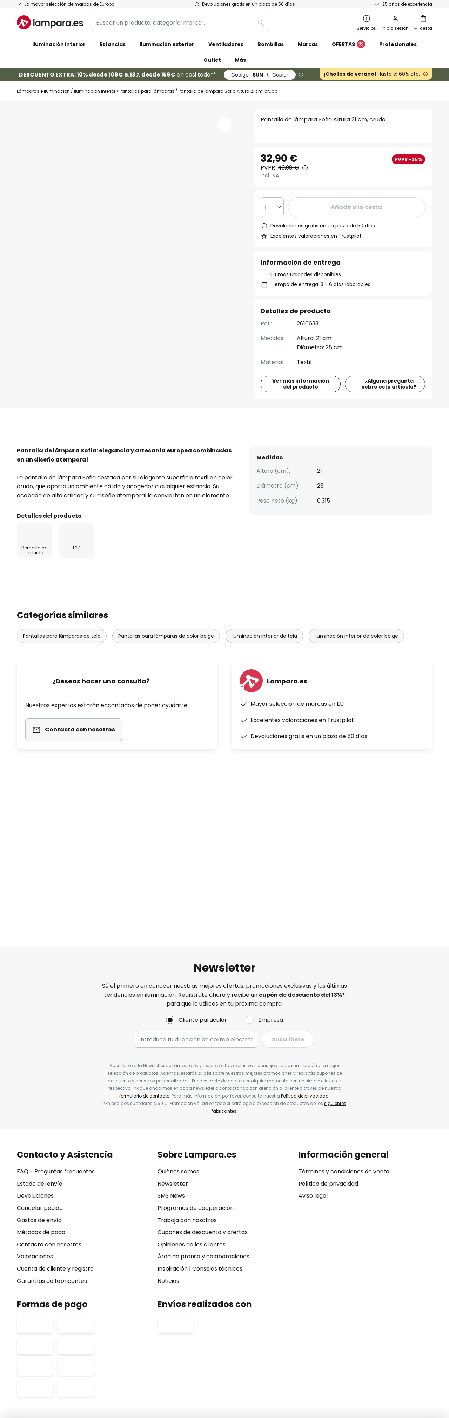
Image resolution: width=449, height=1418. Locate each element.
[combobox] (180, 22)
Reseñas (202, 450)
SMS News (171, 1078)
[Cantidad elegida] (272, 207)
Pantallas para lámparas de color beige (166, 663)
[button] (224, 125)
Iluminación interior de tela (264, 663)
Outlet (212, 60)
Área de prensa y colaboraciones (203, 1139)
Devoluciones (35, 1078)
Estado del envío (39, 1066)
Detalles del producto (126, 450)
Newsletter (173, 1066)
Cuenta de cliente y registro (55, 1151)
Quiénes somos (178, 1054)
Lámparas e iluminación (43, 91)
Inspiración (173, 1151)
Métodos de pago (41, 1115)
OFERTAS (348, 44)
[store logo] (50, 22)
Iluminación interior (94, 91)
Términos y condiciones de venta (344, 1054)
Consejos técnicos (217, 1151)
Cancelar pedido (40, 1090)
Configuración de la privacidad (115, 1346)
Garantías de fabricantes (52, 1163)
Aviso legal (313, 1078)
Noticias (168, 1163)
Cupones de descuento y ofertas (203, 1115)
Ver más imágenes (128, 130)
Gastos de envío (39, 1103)
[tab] (42, 450)
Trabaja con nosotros (187, 1103)
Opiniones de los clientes (192, 1127)
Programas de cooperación (196, 1090)
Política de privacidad (305, 978)
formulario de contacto (144, 978)
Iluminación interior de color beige (356, 663)
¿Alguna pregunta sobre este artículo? (389, 388)
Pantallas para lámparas (147, 91)
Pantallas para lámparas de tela (62, 663)
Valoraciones (35, 1139)
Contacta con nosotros (49, 1127)
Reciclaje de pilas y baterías (338, 1346)
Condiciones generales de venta (216, 1346)
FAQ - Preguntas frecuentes (56, 1054)
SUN (259, 74)
